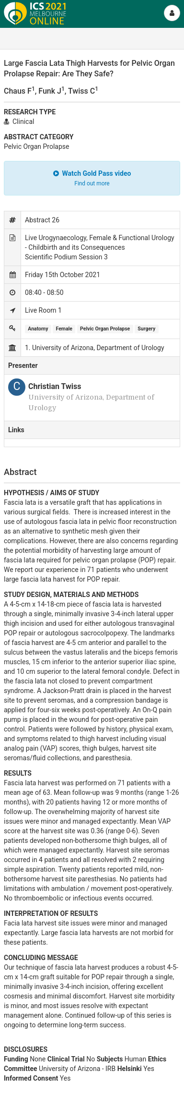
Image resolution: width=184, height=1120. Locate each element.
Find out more (91, 183)
